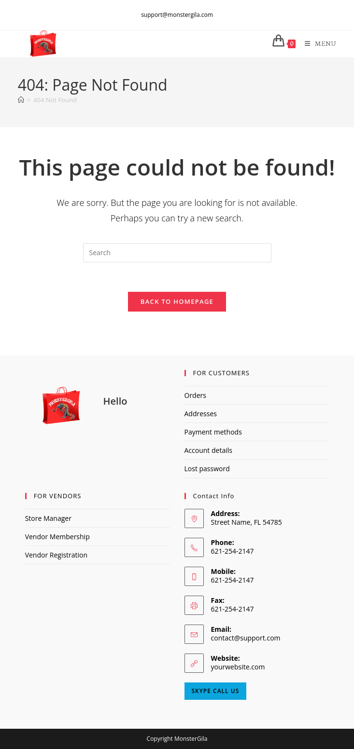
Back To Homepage (177, 301)
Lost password (207, 468)
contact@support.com (246, 637)
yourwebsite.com (238, 666)
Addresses (200, 413)
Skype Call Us (216, 691)
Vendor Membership (57, 536)
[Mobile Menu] (317, 43)
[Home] (21, 99)
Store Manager (48, 518)
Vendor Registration (56, 554)
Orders (195, 395)
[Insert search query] (177, 252)
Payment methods (213, 431)
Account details (208, 450)
